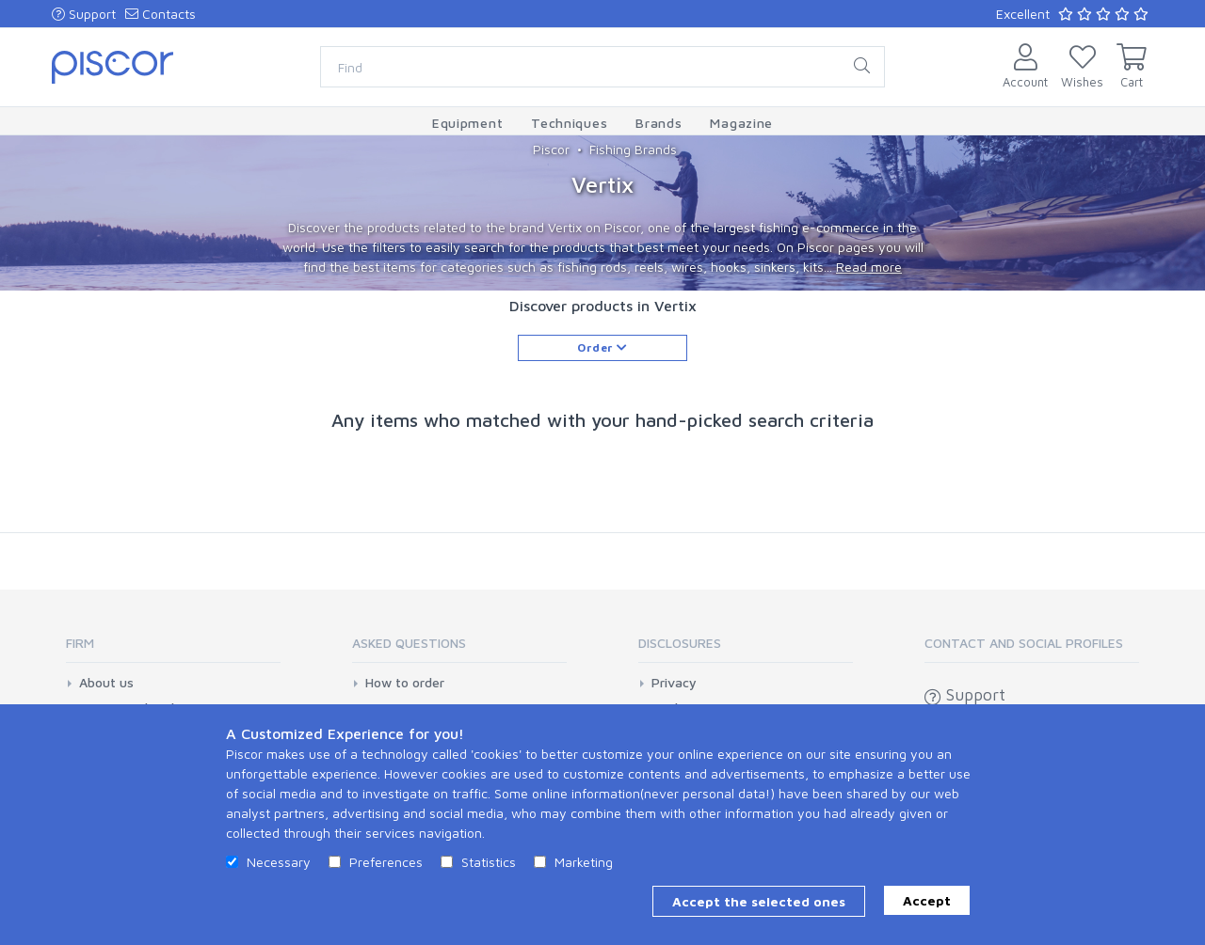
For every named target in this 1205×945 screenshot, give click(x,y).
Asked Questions (409, 643)
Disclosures (679, 643)
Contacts (160, 14)
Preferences (386, 862)
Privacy (674, 682)
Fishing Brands (633, 149)
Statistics (488, 862)
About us (106, 682)
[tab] (173, 649)
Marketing (583, 862)
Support (84, 14)
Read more (869, 267)
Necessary (279, 862)
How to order (404, 682)
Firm (80, 643)
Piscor (551, 149)
